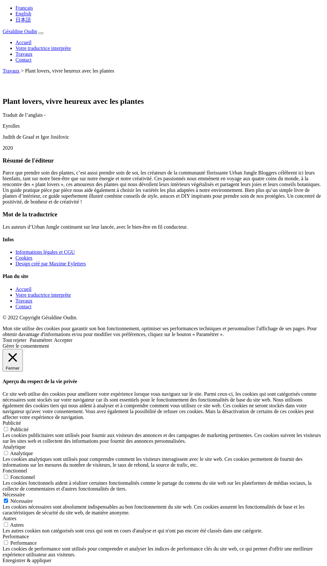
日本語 (23, 20)
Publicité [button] (12, 423)
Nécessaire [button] (14, 494)
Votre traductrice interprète (43, 48)
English (23, 13)
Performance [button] (16, 536)
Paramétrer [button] (41, 340)
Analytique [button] (14, 447)
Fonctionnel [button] (15, 470)
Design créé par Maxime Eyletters (50, 263)
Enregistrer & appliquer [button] (27, 560)
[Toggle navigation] (40, 33)
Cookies (23, 258)
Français (24, 8)
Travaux (24, 54)
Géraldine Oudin (20, 31)
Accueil (23, 42)
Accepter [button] (63, 340)
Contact (23, 60)
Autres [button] (9, 518)
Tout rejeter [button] (14, 340)
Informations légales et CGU (45, 252)
